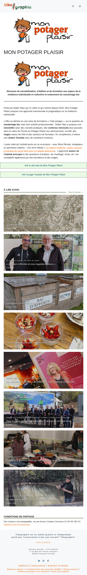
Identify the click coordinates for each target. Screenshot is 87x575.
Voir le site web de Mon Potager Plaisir (43, 165)
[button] (73, 6)
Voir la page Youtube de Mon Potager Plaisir (43, 174)
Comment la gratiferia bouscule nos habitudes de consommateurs (38, 460)
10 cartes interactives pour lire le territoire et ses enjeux (33, 225)
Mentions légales (15, 569)
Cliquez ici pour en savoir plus (17, 524)
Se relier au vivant (61, 221)
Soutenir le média (58, 566)
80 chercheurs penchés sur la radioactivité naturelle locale (34, 499)
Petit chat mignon (60, 571)
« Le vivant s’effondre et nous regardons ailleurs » (30, 264)
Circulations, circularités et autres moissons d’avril (30, 303)
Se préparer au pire (14, 260)
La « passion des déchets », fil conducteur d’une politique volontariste (40, 382)
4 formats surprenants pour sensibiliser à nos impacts (32, 342)
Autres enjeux (12, 300)
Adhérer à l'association (32, 566)
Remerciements (71, 569)
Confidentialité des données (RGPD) (43, 569)
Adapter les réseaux (14, 378)
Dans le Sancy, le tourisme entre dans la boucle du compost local (38, 421)
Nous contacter (43, 542)
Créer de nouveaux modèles (17, 221)
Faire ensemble (37, 339)
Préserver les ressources (41, 221)
